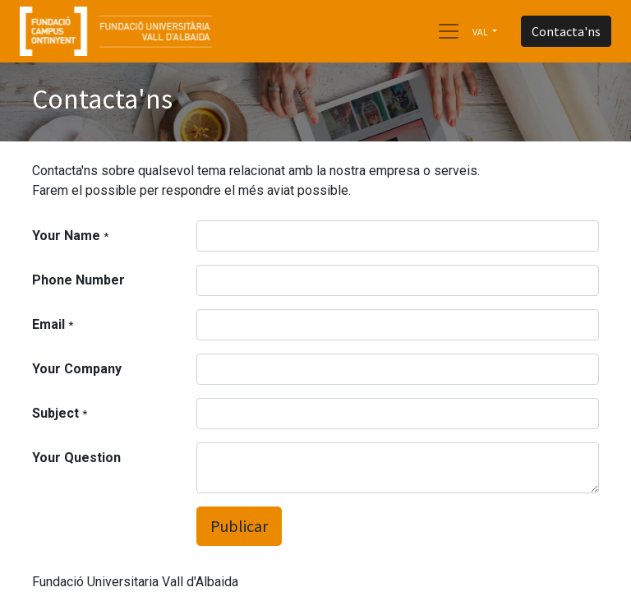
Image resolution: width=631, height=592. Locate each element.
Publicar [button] (239, 526)
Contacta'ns (566, 31)
